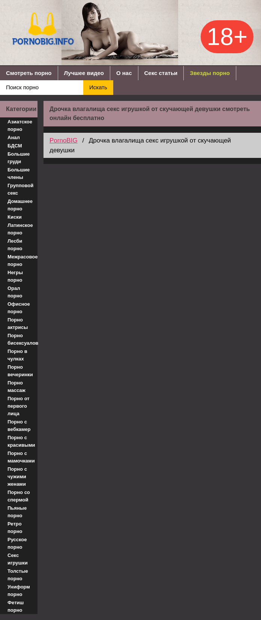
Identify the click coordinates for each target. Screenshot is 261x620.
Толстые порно (18, 574)
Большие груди (19, 157)
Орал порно (15, 292)
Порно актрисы (18, 323)
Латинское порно (20, 229)
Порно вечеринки (20, 370)
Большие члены (19, 173)
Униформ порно (19, 590)
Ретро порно (15, 527)
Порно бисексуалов (23, 339)
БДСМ (15, 146)
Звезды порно (210, 73)
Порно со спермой (19, 496)
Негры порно (15, 276)
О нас (124, 73)
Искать (98, 87)
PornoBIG (64, 140)
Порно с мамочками (21, 457)
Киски (15, 217)
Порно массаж (17, 386)
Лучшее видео (84, 73)
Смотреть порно (29, 73)
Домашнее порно (20, 205)
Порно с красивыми (21, 441)
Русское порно (17, 543)
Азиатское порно (20, 125)
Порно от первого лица (19, 406)
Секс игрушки (18, 559)
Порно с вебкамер (19, 425)
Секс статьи (161, 73)
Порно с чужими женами (17, 476)
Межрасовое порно (23, 260)
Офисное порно (19, 307)
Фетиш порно (16, 606)
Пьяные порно (17, 511)
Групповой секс (20, 189)
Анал (14, 137)
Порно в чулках (17, 355)
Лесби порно (15, 244)
